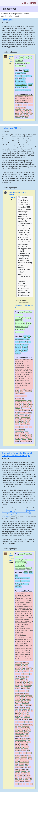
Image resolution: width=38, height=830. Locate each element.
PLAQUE (17, 430)
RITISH (17, 418)
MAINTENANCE (19, 733)
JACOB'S (30, 105)
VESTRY (17, 668)
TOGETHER (24, 758)
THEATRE (23, 108)
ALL (27, 691)
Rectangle (22, 79)
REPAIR (17, 736)
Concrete (25, 347)
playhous (18, 116)
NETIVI (22, 427)
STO (20, 413)
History (17, 345)
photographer (19, 332)
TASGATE (20, 722)
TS (32, 711)
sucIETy (21, 416)
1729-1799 (18, 110)
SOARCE (17, 674)
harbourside (18, 320)
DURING (23, 773)
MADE (31, 722)
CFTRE (22, 736)
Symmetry (18, 87)
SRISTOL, (26, 404)
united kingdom (20, 63)
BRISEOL (22, 424)
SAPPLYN (27, 781)
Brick (23, 76)
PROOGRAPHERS (25, 418)
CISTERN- (24, 688)
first (31, 113)
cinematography (20, 329)
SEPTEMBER (28, 390)
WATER (23, 680)
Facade (30, 84)
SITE (22, 713)
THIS (30, 427)
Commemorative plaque (22, 339)
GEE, (24, 413)
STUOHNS (18, 663)
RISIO (17, 421)
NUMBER (23, 435)
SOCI (20, 105)
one (21, 113)
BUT (16, 711)
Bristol (21, 57)
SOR (16, 764)
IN (31, 668)
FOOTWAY (27, 716)
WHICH (30, 438)
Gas (29, 336)
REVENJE (23, 750)
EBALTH (17, 773)
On (24, 110)
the (27, 113)
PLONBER (18, 399)
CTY (31, 784)
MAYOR (17, 404)
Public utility (23, 342)
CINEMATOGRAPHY (21, 401)
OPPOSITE (29, 441)
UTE (26, 416)
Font (16, 79)
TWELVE (29, 435)
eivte (16, 416)
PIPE (27, 736)
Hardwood (18, 587)
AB (21, 421)
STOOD (22, 441)
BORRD (23, 770)
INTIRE (21, 730)
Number (17, 353)
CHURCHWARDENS (20, 742)
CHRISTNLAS (28, 696)
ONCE (17, 441)
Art (29, 342)
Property (17, 73)
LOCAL (17, 770)
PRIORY (17, 688)
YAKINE (17, 747)
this (27, 110)
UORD (30, 401)
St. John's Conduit (20, 568)
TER (27, 682)
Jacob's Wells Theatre (12, 59)
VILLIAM (22, 393)
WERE (26, 764)
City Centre (29, 560)
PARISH (17, 750)
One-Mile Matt (29, 3)
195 (16, 410)
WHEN (17, 716)
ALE (31, 404)
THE (16, 413)
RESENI (17, 713)
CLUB (16, 427)
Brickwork (18, 76)
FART (20, 784)
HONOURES (26, 410)
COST (25, 730)
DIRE (30, 682)
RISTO (25, 105)
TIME (26, 778)
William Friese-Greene (12, 194)
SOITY (17, 424)
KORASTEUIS (25, 727)
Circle (16, 342)
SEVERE (17, 756)
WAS (22, 430)
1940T (28, 775)
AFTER (17, 725)
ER (30, 407)
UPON (25, 739)
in (22, 116)
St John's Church (20, 565)
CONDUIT (25, 663)
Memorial (18, 347)
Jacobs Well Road (20, 66)
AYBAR (17, 753)
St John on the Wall (20, 562)
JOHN (27, 668)
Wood (31, 572)
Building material (20, 81)
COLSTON (22, 691)
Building (29, 76)
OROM (17, 685)
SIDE (16, 708)
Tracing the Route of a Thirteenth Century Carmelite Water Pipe (17, 454)
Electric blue (18, 90)
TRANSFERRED (19, 433)
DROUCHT (24, 756)
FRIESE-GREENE (19, 396)
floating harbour (20, 323)
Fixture (24, 73)
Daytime (26, 70)
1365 (24, 753)
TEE (19, 677)
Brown (26, 572)
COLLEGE (18, 438)
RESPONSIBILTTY (24, 761)
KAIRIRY (17, 407)
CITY (26, 427)
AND (20, 410)
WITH (30, 758)
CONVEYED (18, 682)
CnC (28, 421)
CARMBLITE (27, 685)
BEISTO (29, 413)
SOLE (16, 781)
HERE (21, 390)
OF (23, 399)
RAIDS (20, 775)
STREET (24, 438)
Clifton (28, 63)
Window (25, 87)
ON (22, 705)
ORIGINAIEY (25, 702)
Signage (17, 350)
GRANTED (18, 665)
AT (16, 677)
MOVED (24, 711)
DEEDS (17, 758)
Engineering (27, 90)
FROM (17, 435)
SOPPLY (27, 674)
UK (31, 57)
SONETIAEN (24, 744)
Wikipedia (22, 192)
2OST (26, 694)
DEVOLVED (18, 739)
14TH (20, 671)
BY (32, 410)
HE (22, 747)
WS (20, 711)
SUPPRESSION (28, 725)
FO (22, 677)
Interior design (25, 581)
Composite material (21, 84)
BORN (17, 390)
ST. (25, 699)
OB (22, 674)
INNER (30, 705)
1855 (16, 393)
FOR (20, 778)
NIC (16, 105)
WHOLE (26, 747)
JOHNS (29, 699)
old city (29, 568)
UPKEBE (21, 764)
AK (27, 677)
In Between (7, 20)
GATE (16, 702)
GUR (24, 421)
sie (30, 110)
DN (29, 688)
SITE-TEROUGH (19, 694)
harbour (28, 323)
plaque (28, 318)
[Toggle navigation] (3, 3)
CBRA (28, 424)
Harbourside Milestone (12, 128)
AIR (16, 775)
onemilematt (19, 60)
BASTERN (25, 719)
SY (24, 682)
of (24, 113)
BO (28, 750)
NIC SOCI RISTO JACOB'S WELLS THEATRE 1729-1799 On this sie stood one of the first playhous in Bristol (23, 99)
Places (27, 57)
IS (26, 680)
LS (31, 674)
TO (23, 665)
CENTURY (26, 671)
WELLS (17, 108)
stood (17, 113)
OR (16, 722)
